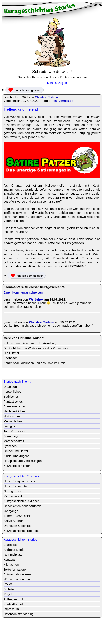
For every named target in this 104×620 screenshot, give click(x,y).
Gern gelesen (13, 491)
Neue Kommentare (17, 486)
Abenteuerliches (15, 406)
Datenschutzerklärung (19, 614)
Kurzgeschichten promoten (22, 530)
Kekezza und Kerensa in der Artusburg (30, 343)
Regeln (8, 594)
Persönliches (12, 391)
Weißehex (36, 299)
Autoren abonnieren (17, 574)
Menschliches (13, 421)
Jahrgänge (11, 511)
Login (53, 77)
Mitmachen (11, 564)
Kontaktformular (14, 604)
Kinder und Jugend (17, 456)
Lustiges (9, 426)
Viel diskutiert (13, 496)
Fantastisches (13, 401)
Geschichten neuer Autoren (22, 506)
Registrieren (40, 77)
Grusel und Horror (16, 451)
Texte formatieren (15, 569)
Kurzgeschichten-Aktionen (21, 501)
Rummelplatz (13, 554)
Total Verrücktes (62, 100)
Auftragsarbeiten (15, 599)
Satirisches (11, 396)
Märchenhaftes (14, 441)
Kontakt (65, 77)
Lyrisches (10, 446)
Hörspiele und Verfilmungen (23, 461)
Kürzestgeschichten (17, 465)
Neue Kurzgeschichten (19, 481)
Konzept (9, 559)
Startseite (23, 77)
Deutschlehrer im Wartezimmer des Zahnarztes (36, 348)
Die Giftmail (12, 353)
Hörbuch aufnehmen (18, 579)
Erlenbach (11, 358)
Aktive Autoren (14, 521)
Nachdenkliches (14, 411)
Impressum (79, 77)
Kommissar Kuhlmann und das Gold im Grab (34, 363)
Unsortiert (10, 386)
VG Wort (9, 584)
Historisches (12, 416)
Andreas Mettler (14, 549)
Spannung (11, 436)
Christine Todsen (46, 97)
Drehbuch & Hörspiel (18, 525)
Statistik (9, 589)
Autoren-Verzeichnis (17, 516)
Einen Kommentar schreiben (23, 292)
